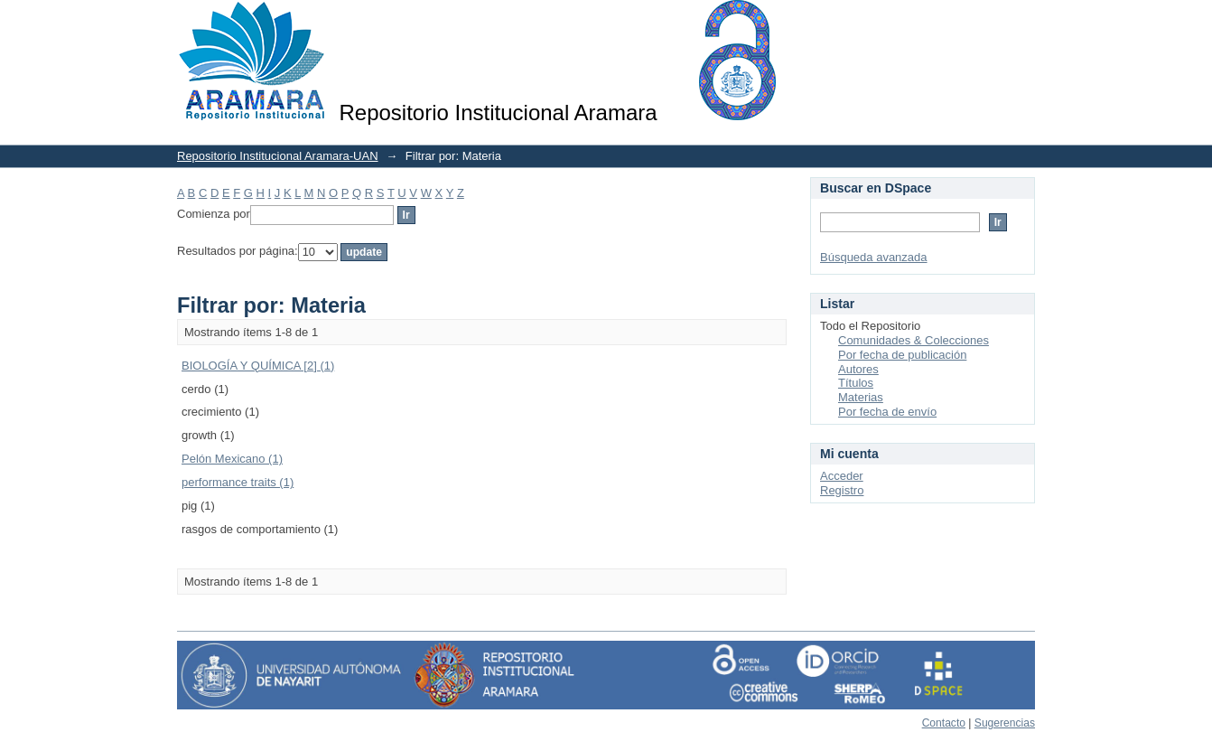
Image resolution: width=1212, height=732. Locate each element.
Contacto (943, 723)
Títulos (855, 382)
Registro (841, 490)
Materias (860, 397)
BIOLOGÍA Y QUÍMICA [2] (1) (258, 365)
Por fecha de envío (887, 411)
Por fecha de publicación (902, 354)
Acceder (841, 476)
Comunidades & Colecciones (913, 340)
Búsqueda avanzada (874, 257)
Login (1020, 22)
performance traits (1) (238, 482)
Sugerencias (1004, 723)
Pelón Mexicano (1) (232, 458)
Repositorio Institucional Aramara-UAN (277, 156)
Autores (858, 369)
